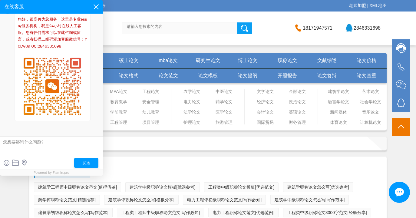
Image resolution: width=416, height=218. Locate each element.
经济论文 (265, 102)
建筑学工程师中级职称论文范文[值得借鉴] (77, 187)
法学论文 (191, 112)
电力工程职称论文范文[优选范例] (243, 212)
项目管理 (150, 122)
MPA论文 (118, 91)
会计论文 (265, 112)
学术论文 (49, 75)
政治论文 (297, 102)
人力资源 (45, 122)
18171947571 (317, 28)
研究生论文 (208, 60)
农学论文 (191, 91)
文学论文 (265, 91)
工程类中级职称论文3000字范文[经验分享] (327, 212)
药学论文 (224, 102)
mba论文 (168, 60)
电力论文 (191, 102)
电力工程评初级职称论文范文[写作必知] (224, 199)
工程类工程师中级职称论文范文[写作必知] (160, 212)
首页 (49, 60)
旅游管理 (224, 122)
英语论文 (297, 112)
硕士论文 (128, 60)
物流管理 (45, 102)
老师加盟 (357, 5)
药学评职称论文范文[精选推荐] (67, 199)
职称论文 (287, 60)
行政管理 (45, 112)
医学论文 (224, 112)
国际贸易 (265, 122)
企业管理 (77, 102)
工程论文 (150, 91)
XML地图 (378, 5)
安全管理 (150, 102)
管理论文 (77, 91)
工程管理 (118, 122)
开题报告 (287, 75)
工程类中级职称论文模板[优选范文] (241, 187)
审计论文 (45, 91)
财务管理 (297, 122)
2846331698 (367, 28)
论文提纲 (247, 75)
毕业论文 (89, 60)
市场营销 (77, 122)
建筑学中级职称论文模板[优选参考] (163, 187)
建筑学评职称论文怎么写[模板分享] (141, 199)
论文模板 (208, 75)
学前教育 (118, 112)
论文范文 (168, 75)
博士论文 (247, 60)
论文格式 (128, 75)
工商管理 (77, 112)
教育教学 (118, 102)
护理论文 (191, 122)
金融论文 (297, 91)
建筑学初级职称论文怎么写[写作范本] (73, 212)
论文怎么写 (89, 75)
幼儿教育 (150, 112)
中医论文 (224, 91)
